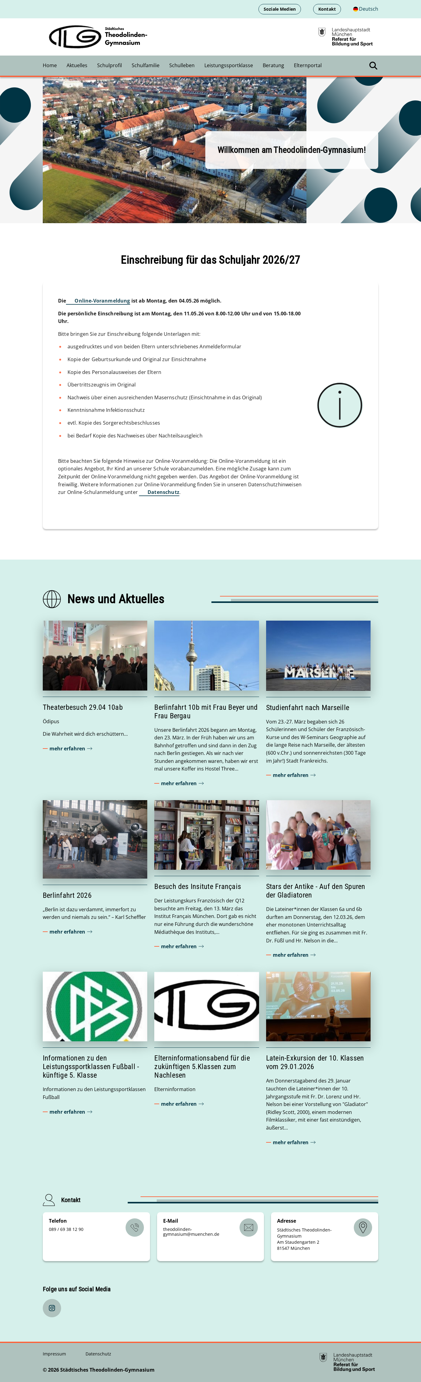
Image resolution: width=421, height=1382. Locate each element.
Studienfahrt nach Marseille (307, 707)
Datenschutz (163, 492)
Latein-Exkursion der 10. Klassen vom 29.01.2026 (315, 1062)
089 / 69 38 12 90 (66, 1229)
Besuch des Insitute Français (197, 886)
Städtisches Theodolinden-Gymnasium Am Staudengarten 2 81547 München (304, 1239)
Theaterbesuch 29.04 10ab (83, 707)
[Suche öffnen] (373, 66)
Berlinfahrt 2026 (67, 895)
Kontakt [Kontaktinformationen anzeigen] (327, 9)
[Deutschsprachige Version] (365, 9)
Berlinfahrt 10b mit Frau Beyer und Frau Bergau (206, 711)
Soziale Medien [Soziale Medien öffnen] (280, 9)
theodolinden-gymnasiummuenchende (191, 1231)
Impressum (55, 1354)
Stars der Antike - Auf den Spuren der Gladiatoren (315, 890)
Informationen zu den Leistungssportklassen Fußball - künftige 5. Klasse (91, 1066)
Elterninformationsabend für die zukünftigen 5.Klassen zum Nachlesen (202, 1066)
